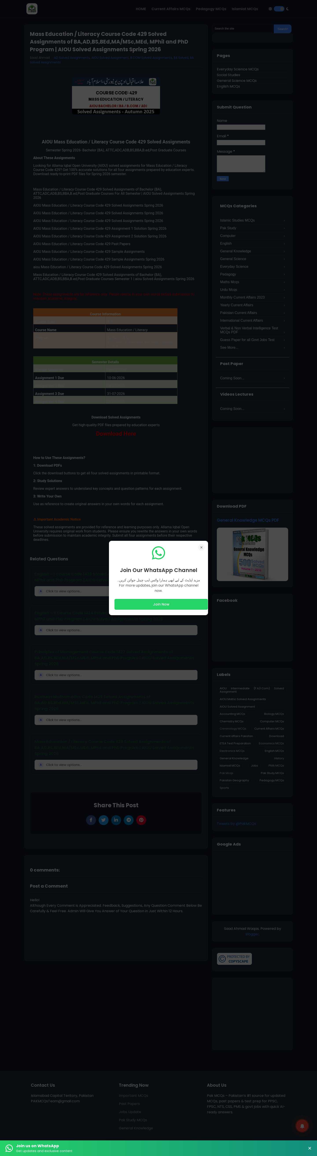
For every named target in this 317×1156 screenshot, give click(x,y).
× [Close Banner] (309, 1148)
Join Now (161, 604)
